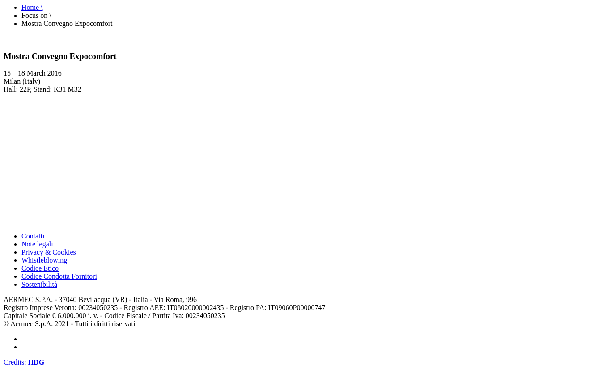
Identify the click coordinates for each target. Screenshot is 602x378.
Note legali (37, 244)
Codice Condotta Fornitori (59, 276)
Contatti (33, 236)
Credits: (24, 362)
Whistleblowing (44, 260)
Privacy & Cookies (48, 252)
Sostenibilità (39, 284)
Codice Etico (40, 268)
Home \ (32, 7)
